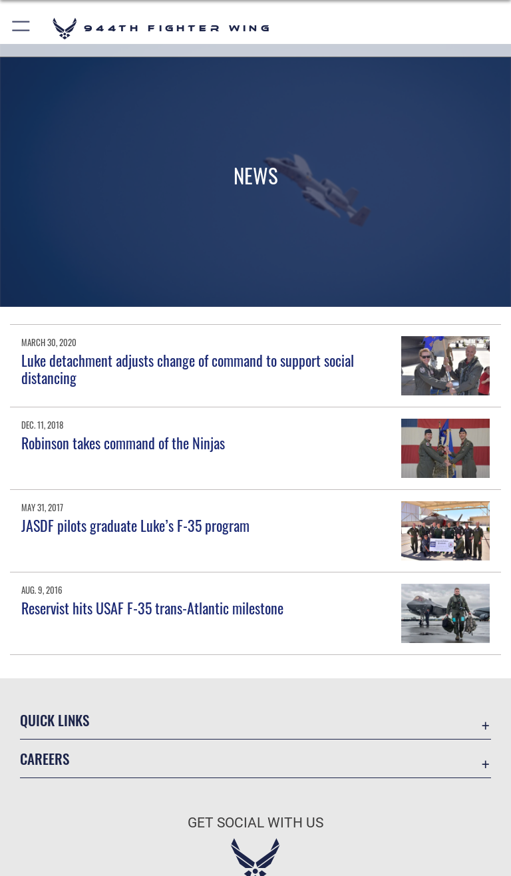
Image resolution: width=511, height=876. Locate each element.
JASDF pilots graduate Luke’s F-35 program (135, 525)
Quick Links (54, 720)
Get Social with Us (255, 823)
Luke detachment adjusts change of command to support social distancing (187, 368)
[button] (21, 28)
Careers (44, 758)
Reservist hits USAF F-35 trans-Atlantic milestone (152, 607)
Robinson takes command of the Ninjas (123, 442)
